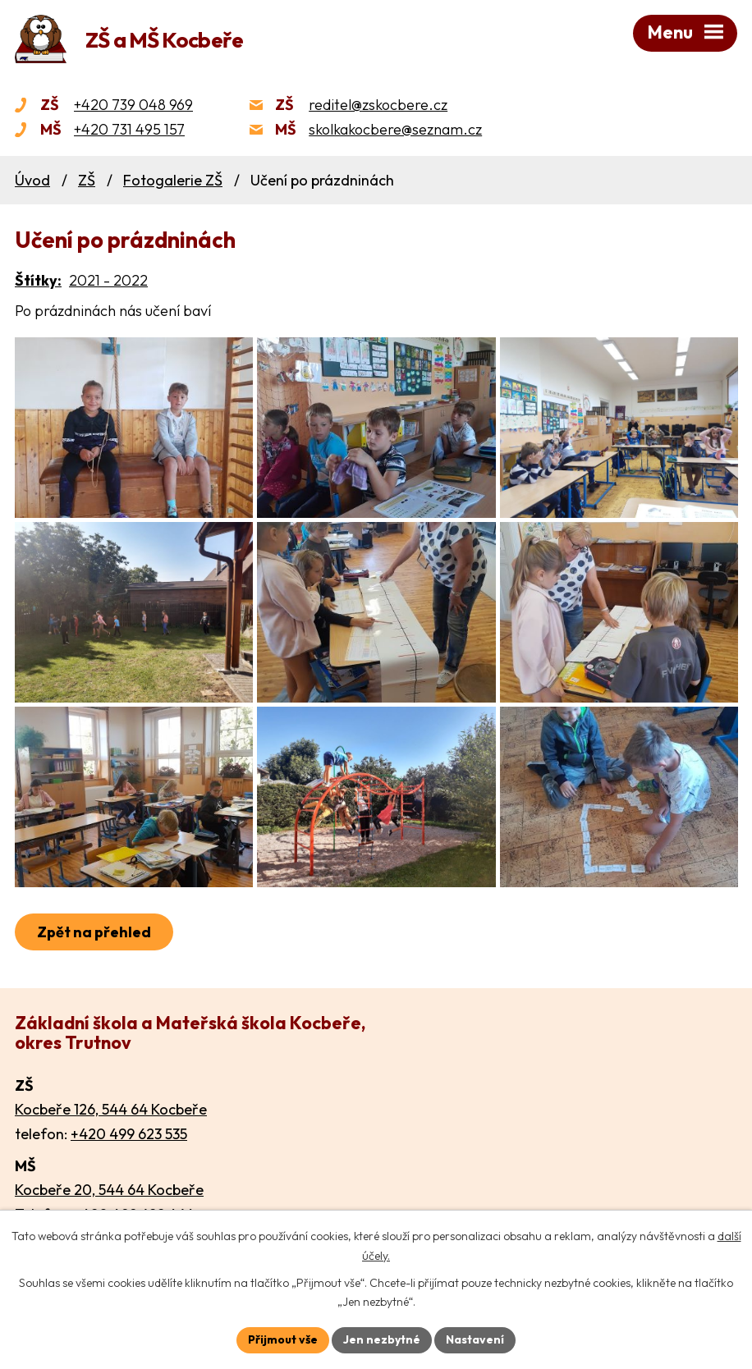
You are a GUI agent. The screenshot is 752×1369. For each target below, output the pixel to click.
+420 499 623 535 (129, 1133)
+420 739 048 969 (133, 104)
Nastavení (475, 1339)
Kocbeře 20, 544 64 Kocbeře (109, 1189)
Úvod (32, 180)
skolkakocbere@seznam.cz (395, 129)
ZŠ (86, 180)
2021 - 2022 (108, 280)
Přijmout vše (283, 1339)
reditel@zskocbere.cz (378, 104)
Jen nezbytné (381, 1339)
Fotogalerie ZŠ (172, 180)
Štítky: (38, 280)
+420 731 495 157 (129, 129)
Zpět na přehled (94, 932)
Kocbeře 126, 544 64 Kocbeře (111, 1109)
